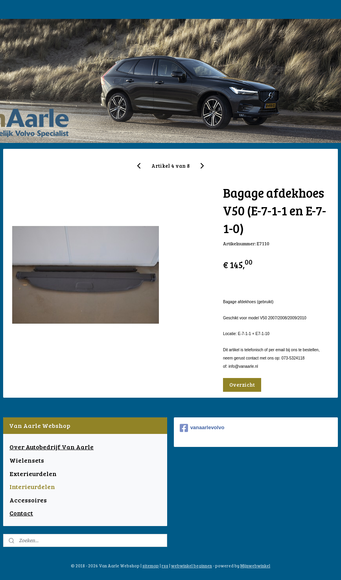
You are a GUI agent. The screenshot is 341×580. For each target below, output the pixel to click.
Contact (21, 513)
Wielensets (26, 460)
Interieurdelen (32, 486)
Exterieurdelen (33, 473)
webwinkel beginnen (191, 566)
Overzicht (242, 384)
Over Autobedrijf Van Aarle (51, 447)
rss (165, 566)
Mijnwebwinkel (255, 566)
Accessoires (28, 500)
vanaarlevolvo (202, 428)
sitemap (150, 566)
